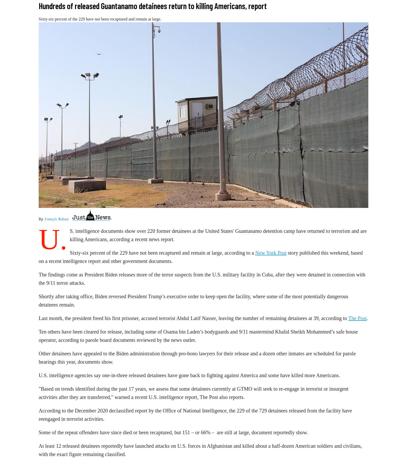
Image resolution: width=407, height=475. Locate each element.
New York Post (271, 253)
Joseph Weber (56, 219)
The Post (357, 318)
